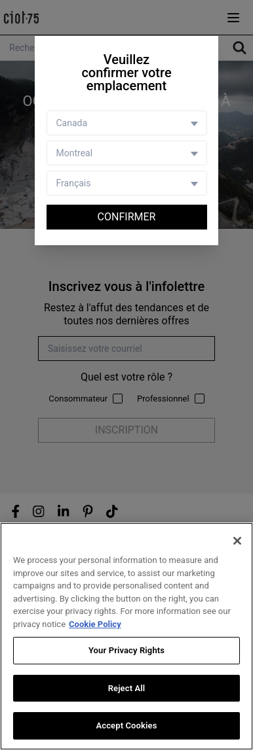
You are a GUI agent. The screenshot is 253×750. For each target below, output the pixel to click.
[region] (126, 636)
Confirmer (127, 217)
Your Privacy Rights (126, 650)
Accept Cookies (126, 725)
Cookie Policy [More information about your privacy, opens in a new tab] (95, 624)
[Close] (237, 540)
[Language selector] (127, 183)
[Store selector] (127, 153)
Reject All (127, 688)
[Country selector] (127, 123)
